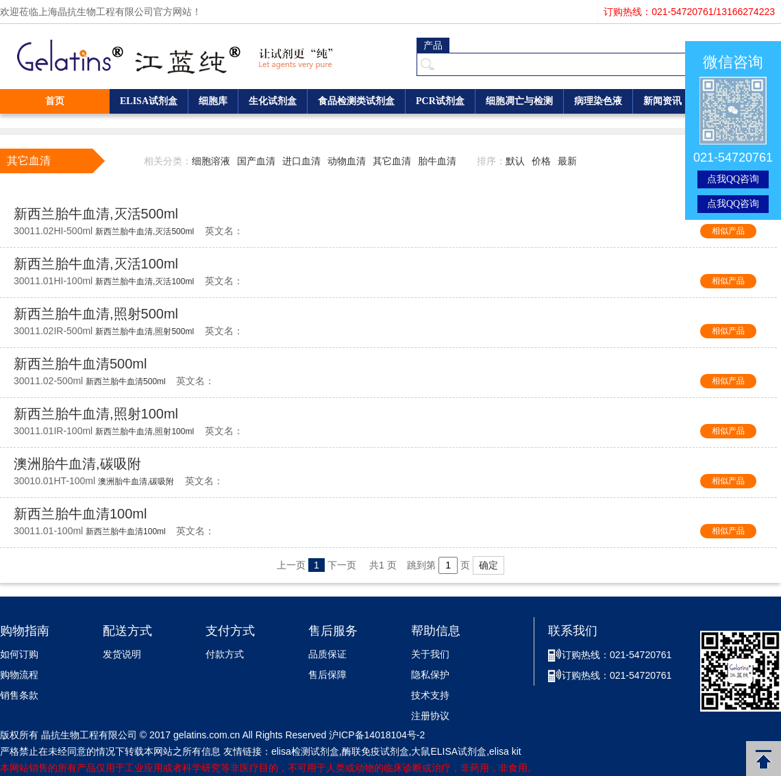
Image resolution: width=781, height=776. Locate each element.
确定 (488, 565)
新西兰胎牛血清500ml (80, 363)
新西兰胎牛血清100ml (80, 513)
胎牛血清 (437, 160)
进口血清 (301, 160)
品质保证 (327, 654)
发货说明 (122, 654)
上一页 (291, 565)
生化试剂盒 (273, 101)
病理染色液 (598, 101)
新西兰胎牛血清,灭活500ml (96, 213)
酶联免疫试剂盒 (375, 751)
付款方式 (225, 654)
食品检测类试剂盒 (356, 101)
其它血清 (392, 160)
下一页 (341, 565)
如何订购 (19, 654)
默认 (515, 160)
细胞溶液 (211, 160)
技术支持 (430, 695)
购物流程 (19, 675)
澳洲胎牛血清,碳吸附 (77, 463)
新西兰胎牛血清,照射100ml (96, 413)
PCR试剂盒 (440, 101)
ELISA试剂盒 (148, 101)
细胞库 (213, 101)
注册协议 (430, 716)
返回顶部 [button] (763, 758)
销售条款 (19, 695)
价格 (541, 160)
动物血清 (346, 160)
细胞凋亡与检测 (519, 101)
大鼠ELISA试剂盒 (448, 751)
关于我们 (430, 654)
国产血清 (256, 160)
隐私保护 (430, 675)
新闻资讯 (662, 101)
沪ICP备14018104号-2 (377, 734)
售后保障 (327, 675)
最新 (567, 160)
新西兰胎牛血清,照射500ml (96, 313)
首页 (54, 101)
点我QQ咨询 (733, 179)
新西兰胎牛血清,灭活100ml (96, 263)
